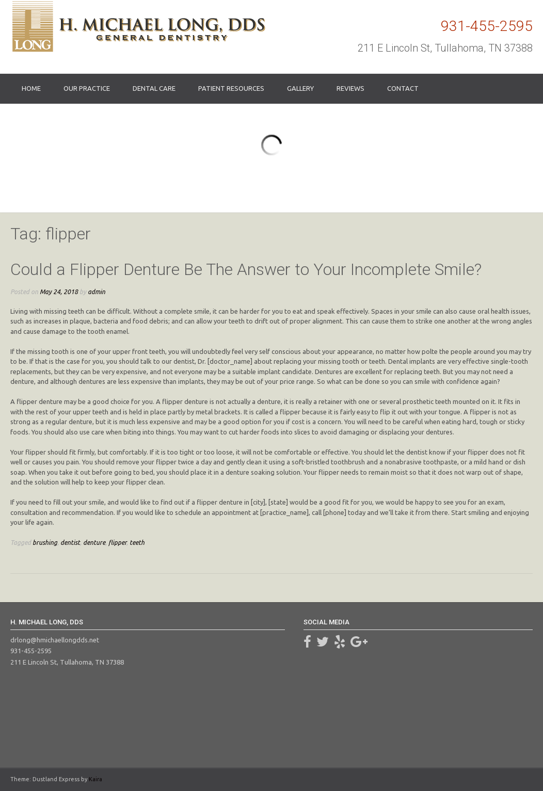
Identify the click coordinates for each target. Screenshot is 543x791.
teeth (137, 542)
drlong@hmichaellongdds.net (54, 639)
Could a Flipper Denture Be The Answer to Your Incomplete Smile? (246, 269)
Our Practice (86, 88)
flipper (117, 542)
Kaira (95, 779)
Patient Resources (231, 88)
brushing (45, 542)
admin (96, 291)
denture (94, 542)
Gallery (300, 88)
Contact (403, 88)
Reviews (350, 88)
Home (31, 88)
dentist (70, 542)
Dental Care (154, 88)
